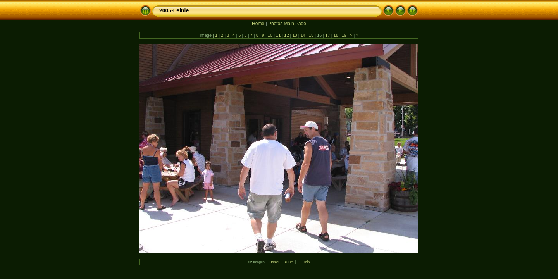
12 (286, 35)
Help (306, 262)
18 (335, 35)
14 (303, 35)
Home (258, 23)
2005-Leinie (174, 10)
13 (294, 35)
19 (344, 35)
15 (311, 35)
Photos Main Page (287, 23)
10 (270, 35)
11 (278, 35)
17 (327, 35)
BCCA (288, 262)
